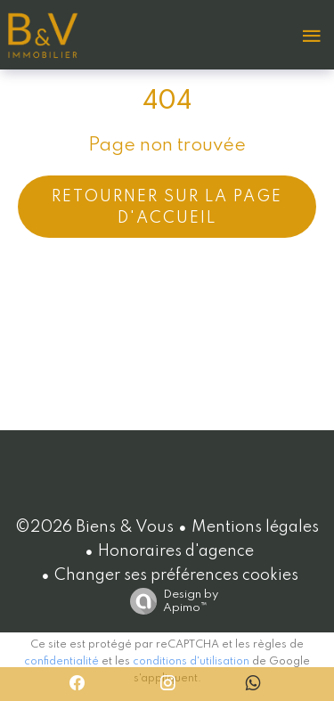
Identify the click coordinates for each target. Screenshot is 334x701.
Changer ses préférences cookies (176, 575)
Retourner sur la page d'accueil (167, 207)
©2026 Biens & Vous (94, 527)
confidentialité (61, 661)
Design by (169, 602)
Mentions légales (255, 527)
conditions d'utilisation (191, 661)
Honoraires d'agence (176, 551)
